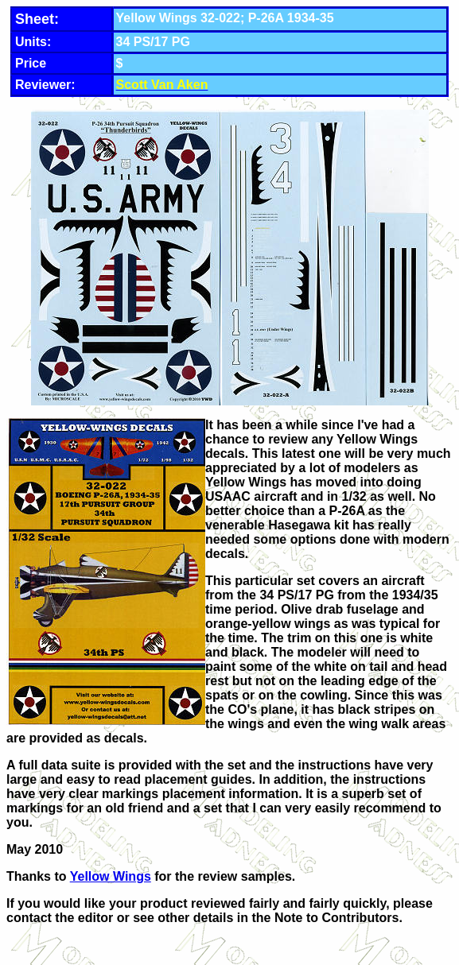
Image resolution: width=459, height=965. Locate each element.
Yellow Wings (110, 876)
